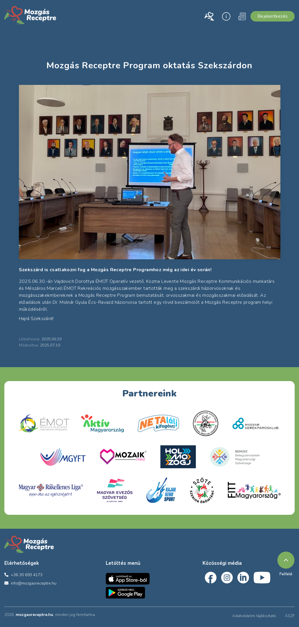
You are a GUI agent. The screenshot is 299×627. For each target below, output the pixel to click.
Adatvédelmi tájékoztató (254, 616)
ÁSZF (290, 616)
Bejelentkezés (272, 16)
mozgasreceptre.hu (34, 614)
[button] (209, 16)
